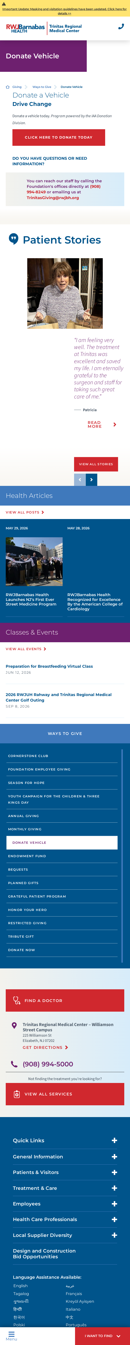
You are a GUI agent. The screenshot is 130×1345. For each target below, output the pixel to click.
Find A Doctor (38, 1000)
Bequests (18, 869)
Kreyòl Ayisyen (80, 1301)
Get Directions (43, 1047)
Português (76, 1324)
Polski (19, 1324)
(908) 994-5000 (48, 1064)
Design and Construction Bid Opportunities (44, 1253)
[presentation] (102, 386)
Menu (11, 1336)
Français (74, 1293)
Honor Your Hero (27, 910)
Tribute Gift (21, 936)
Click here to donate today (58, 137)
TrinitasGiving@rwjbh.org (53, 197)
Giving (17, 87)
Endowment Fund (27, 856)
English (20, 1285)
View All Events (24, 649)
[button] (102, 1336)
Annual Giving (23, 816)
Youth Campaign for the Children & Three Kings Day (54, 799)
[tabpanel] (65, 293)
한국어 (19, 1317)
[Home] (44, 28)
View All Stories (96, 464)
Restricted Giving (27, 923)
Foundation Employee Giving (39, 769)
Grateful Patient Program (37, 896)
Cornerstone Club (28, 756)
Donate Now (21, 950)
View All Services (42, 1094)
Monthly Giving (25, 829)
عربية (70, 1285)
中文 (69, 1317)
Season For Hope (26, 783)
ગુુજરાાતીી (21, 1301)
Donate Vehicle (29, 842)
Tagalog (21, 1293)
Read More (95, 424)
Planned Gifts (23, 883)
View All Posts (22, 512)
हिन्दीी (17, 1309)
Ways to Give (41, 87)
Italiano (73, 1309)
